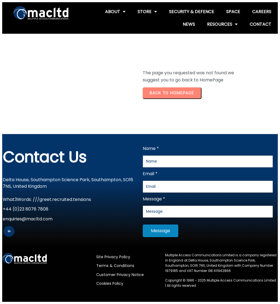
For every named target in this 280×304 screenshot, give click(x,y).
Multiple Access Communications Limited (241, 280)
